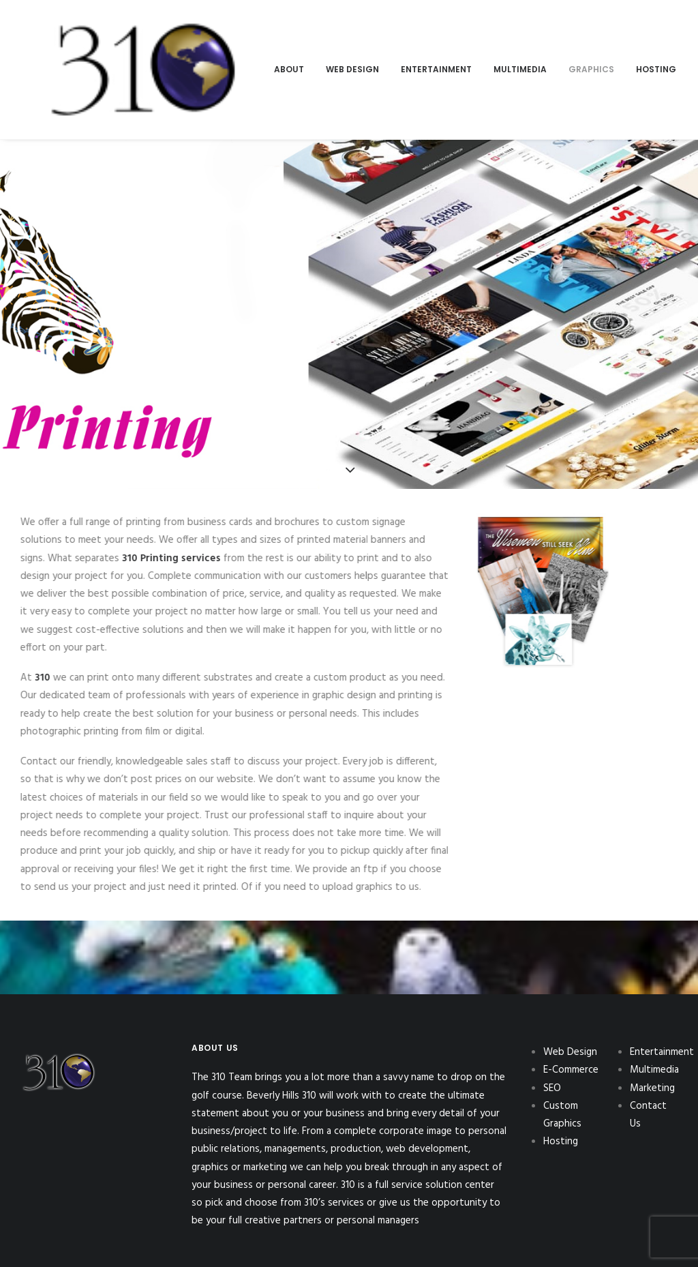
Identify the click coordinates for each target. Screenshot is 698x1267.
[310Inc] (58, 37)
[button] (676, 38)
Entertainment (267, 38)
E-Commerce (570, 1007)
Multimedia (351, 38)
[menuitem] (120, 38)
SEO (552, 1025)
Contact (624, 38)
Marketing (554, 38)
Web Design (183, 38)
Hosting (487, 38)
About (120, 38)
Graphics (422, 38)
